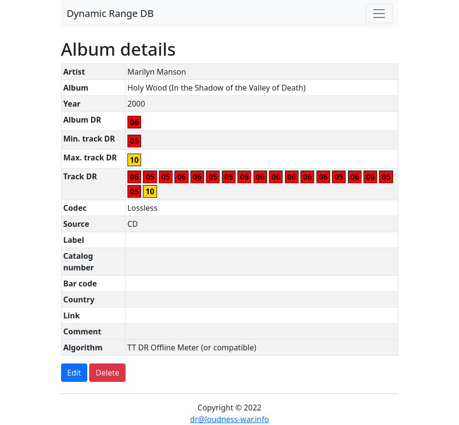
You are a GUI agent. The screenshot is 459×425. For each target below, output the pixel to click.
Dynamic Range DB (110, 13)
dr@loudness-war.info (229, 419)
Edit (74, 372)
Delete (107, 372)
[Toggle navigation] (379, 13)
